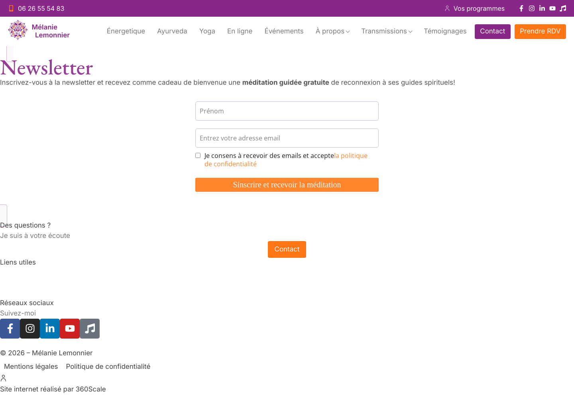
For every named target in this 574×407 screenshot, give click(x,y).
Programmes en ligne (34, 293)
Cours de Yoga (23, 283)
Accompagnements (31, 273)
